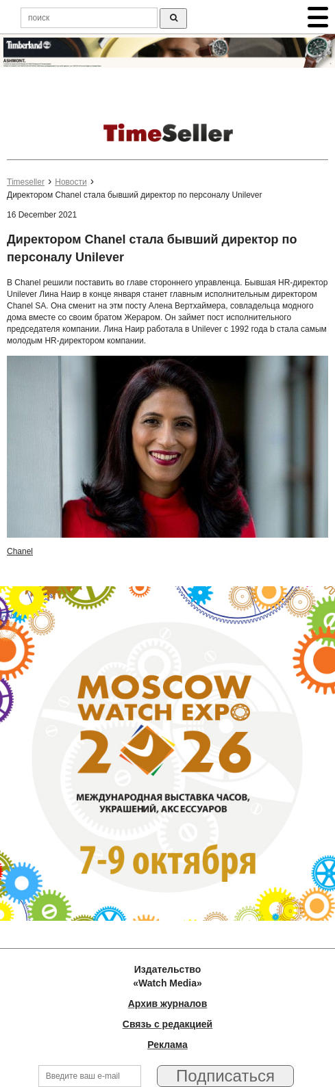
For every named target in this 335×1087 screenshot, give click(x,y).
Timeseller (26, 182)
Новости (70, 182)
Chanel (20, 551)
